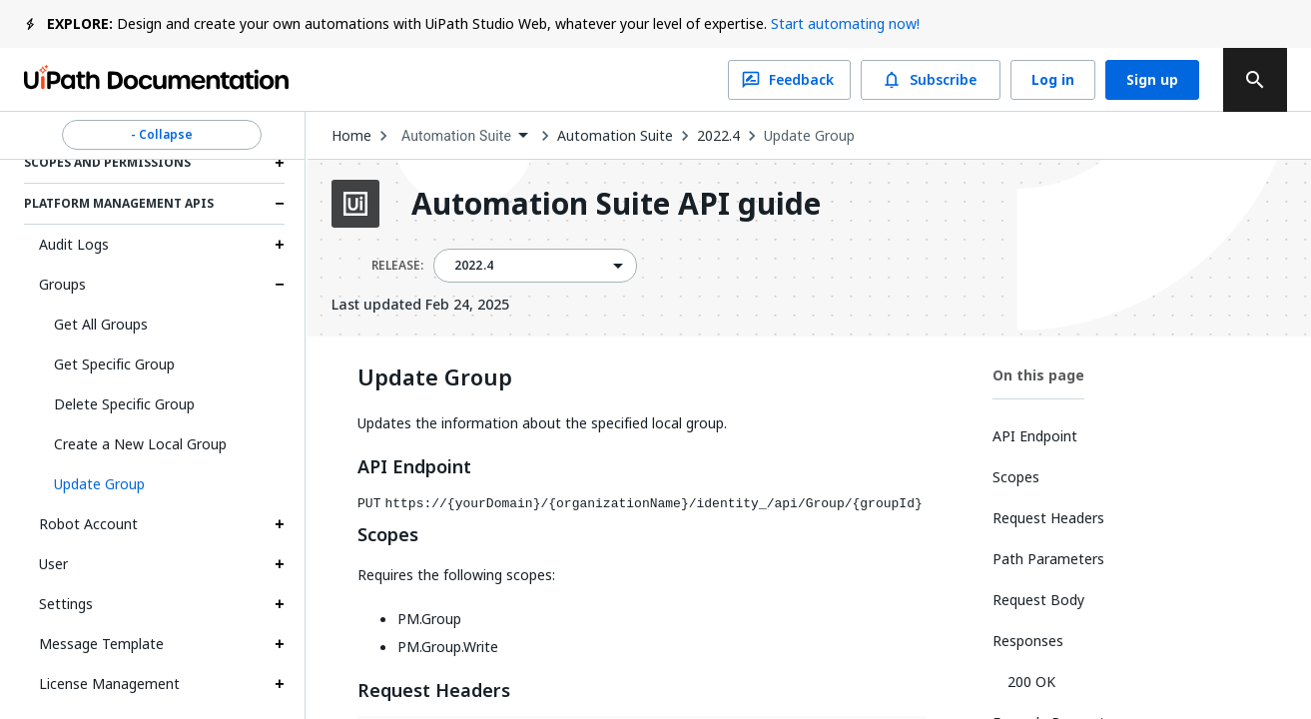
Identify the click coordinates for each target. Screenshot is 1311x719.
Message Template (101, 643)
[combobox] (464, 136)
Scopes (387, 535)
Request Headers (433, 691)
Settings (66, 603)
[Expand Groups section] (280, 285)
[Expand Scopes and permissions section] (280, 163)
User (53, 563)
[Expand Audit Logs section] (280, 245)
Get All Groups (101, 324)
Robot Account (88, 523)
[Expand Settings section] (280, 604)
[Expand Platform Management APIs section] (280, 204)
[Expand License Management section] (280, 684)
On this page (1038, 374)
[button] (162, 484)
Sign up (1152, 80)
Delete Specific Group (124, 403)
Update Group (809, 136)
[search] (1255, 80)
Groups (62, 284)
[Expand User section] (280, 564)
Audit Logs (74, 244)
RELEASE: (397, 266)
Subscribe (930, 80)
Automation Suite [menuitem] (456, 136)
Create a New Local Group (140, 443)
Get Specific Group (114, 364)
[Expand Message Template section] (280, 644)
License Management (109, 683)
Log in (1052, 80)
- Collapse (162, 135)
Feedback (789, 80)
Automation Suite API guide (616, 204)
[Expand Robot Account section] (280, 524)
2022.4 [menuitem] (473, 266)
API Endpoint (414, 467)
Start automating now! (845, 23)
